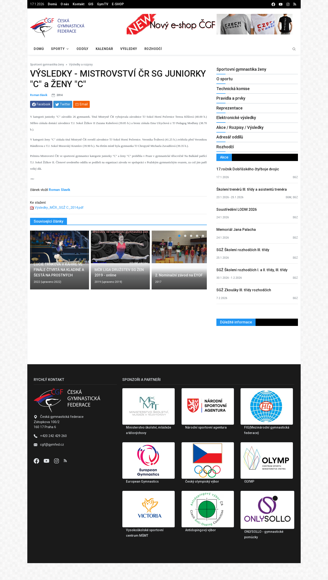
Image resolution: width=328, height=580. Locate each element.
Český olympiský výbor (202, 481)
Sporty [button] (57, 49)
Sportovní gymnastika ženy (47, 64)
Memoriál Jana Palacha (236, 229)
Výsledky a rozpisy (81, 64)
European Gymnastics (142, 481)
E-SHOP (118, 4)
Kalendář (104, 49)
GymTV (102, 4)
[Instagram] (57, 461)
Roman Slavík (38, 95)
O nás (65, 4)
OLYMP (249, 481)
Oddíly (82, 49)
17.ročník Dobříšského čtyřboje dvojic (247, 169)
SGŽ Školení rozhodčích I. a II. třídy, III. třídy (251, 270)
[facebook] (273, 4)
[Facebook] (37, 461)
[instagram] (288, 4)
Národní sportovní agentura (206, 427)
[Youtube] (47, 461)
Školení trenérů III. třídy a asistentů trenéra (251, 189)
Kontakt (79, 4)
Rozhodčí (153, 49)
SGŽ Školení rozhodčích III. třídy (242, 250)
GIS (90, 4)
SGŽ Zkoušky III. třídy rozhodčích (243, 290)
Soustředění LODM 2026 (236, 209)
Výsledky (128, 49)
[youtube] (280, 4)
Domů (52, 4)
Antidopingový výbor (200, 530)
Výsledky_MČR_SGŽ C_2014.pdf (59, 207)
